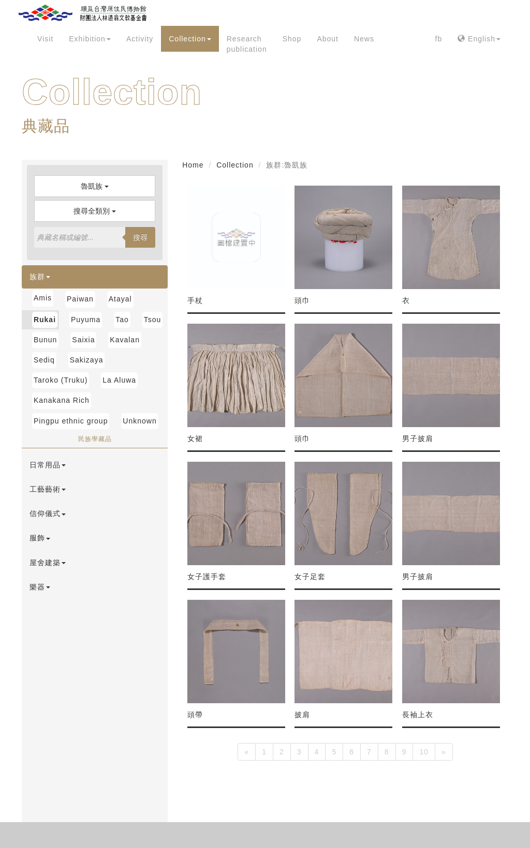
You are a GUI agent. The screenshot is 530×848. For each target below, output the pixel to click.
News (364, 39)
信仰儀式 (48, 513)
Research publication (247, 44)
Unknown (139, 421)
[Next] (444, 752)
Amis (43, 298)
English (479, 39)
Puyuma (85, 319)
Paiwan (80, 299)
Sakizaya (87, 360)
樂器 (40, 587)
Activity (139, 39)
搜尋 (140, 237)
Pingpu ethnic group (71, 421)
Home (192, 165)
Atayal (120, 299)
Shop (292, 39)
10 (424, 752)
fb (439, 39)
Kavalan (125, 340)
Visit (45, 39)
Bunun (45, 340)
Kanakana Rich (62, 400)
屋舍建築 (48, 562)
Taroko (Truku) (61, 380)
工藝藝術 (48, 489)
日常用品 (48, 465)
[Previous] (247, 752)
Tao (122, 319)
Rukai (45, 319)
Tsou (152, 319)
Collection (190, 39)
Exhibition (90, 39)
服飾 (40, 538)
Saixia (83, 340)
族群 (40, 276)
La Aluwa (119, 380)
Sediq (44, 360)
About (327, 39)
